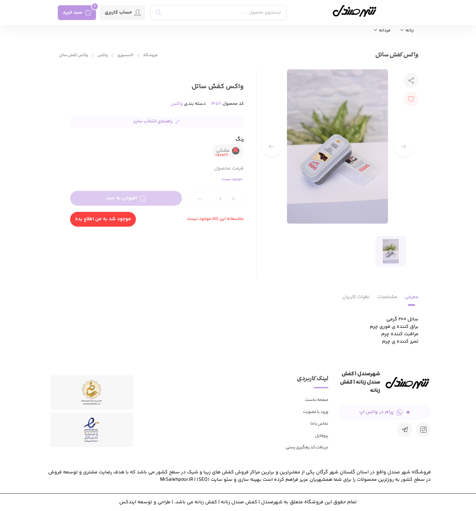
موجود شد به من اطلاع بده (103, 219)
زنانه (407, 30)
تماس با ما (319, 423)
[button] (272, 147)
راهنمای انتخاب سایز (156, 121)
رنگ (240, 140)
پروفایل (321, 435)
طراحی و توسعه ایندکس (145, 502)
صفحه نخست (316, 400)
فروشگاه (150, 55)
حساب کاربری (123, 12)
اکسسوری (125, 55)
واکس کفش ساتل (73, 55)
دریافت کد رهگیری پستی (307, 447)
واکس (102, 55)
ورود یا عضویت (315, 412)
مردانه (382, 30)
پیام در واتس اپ (384, 412)
